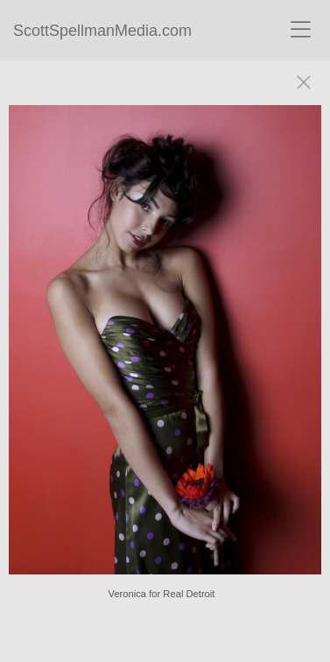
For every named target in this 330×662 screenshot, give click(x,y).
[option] (165, 348)
